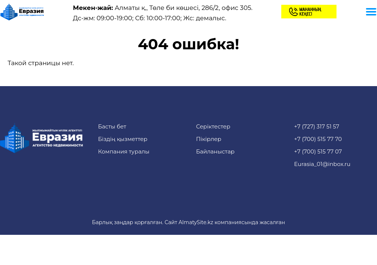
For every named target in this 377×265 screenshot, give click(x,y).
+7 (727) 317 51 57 (316, 126)
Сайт (171, 222)
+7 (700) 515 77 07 (318, 151)
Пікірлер (208, 138)
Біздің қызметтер (122, 138)
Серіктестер (213, 126)
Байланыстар (215, 151)
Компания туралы (123, 151)
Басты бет (112, 126)
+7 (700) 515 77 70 (318, 138)
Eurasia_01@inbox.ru (322, 163)
